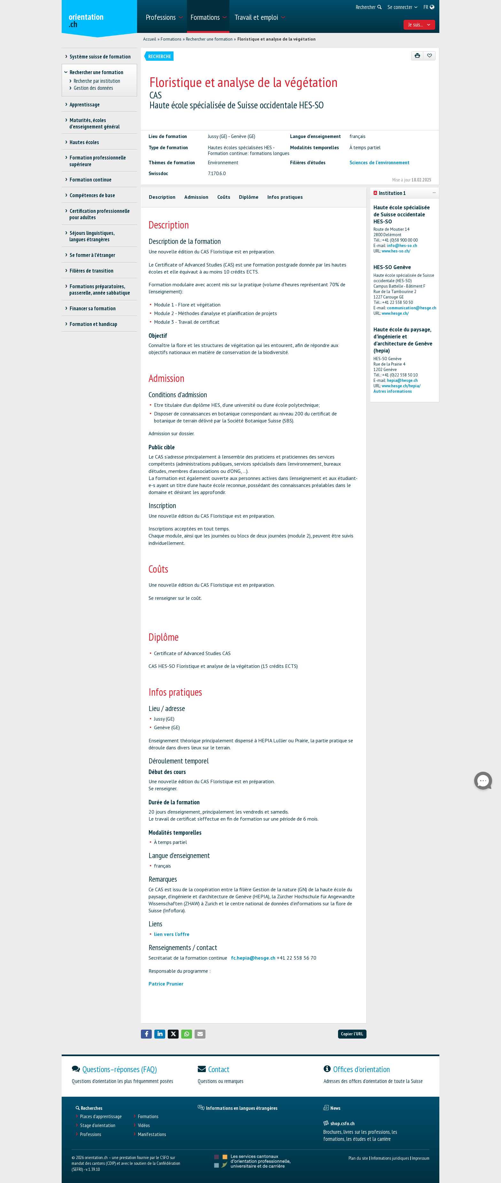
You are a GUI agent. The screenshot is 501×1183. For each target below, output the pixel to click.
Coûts (223, 197)
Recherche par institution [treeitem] (97, 81)
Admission (196, 197)
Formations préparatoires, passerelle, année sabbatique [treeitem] (99, 289)
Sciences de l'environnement (380, 162)
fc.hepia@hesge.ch (253, 958)
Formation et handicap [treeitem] (93, 324)
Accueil (149, 39)
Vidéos (144, 1125)
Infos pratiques (285, 197)
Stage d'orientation (97, 1125)
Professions (90, 1134)
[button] (146, 1034)
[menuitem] (164, 16)
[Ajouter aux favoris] (429, 55)
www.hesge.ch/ (395, 313)
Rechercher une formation (209, 39)
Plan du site (358, 1158)
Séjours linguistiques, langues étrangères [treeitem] (91, 236)
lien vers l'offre (171, 934)
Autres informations (393, 391)
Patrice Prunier (166, 983)
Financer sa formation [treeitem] (92, 308)
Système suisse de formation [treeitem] (100, 56)
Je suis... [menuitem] (419, 24)
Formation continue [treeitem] (90, 179)
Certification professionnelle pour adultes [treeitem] (99, 214)
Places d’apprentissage (101, 1116)
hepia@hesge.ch (402, 380)
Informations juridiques (390, 1158)
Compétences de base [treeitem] (92, 195)
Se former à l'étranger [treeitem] (92, 255)
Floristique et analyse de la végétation (276, 39)
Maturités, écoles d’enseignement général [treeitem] (94, 123)
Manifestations (152, 1134)
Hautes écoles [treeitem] (84, 142)
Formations (171, 39)
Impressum (420, 1158)
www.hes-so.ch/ (396, 251)
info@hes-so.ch (402, 245)
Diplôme (248, 197)
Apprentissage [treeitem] (84, 104)
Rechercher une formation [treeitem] (96, 72)
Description (162, 197)
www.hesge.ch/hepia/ (401, 386)
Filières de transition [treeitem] (91, 270)
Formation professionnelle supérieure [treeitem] (97, 160)
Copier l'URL (352, 1034)
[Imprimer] (417, 55)
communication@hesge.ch (411, 308)
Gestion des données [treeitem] (93, 88)
